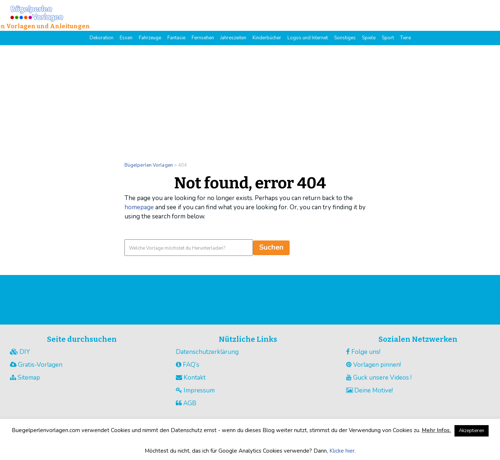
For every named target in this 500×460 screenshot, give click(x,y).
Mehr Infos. (436, 430)
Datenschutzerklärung (207, 352)
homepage (139, 207)
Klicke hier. (342, 450)
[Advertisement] (250, 100)
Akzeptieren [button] (471, 430)
